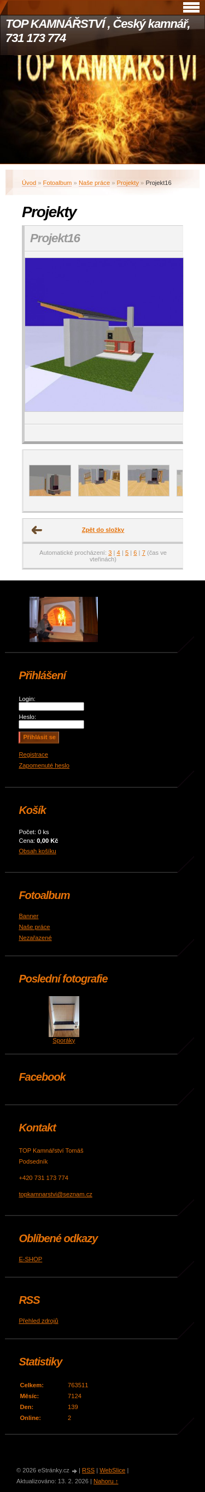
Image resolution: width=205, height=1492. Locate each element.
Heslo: (27, 717)
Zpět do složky (103, 529)
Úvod (29, 182)
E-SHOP (30, 1259)
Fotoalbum (57, 182)
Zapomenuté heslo (44, 765)
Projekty (128, 182)
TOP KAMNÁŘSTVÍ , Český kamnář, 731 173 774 (97, 31)
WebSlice (112, 1470)
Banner (28, 916)
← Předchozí (37, 530)
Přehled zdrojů (38, 1320)
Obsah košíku (37, 851)
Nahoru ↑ (105, 1481)
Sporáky (63, 1040)
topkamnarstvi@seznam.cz (55, 1194)
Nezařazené (35, 937)
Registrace (33, 754)
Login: (27, 699)
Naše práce (94, 182)
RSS (88, 1470)
